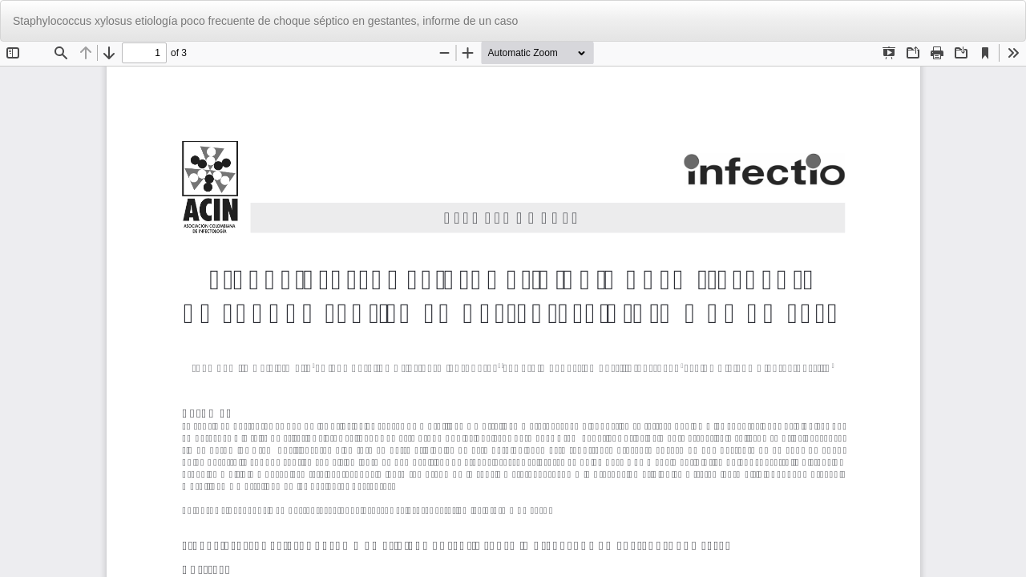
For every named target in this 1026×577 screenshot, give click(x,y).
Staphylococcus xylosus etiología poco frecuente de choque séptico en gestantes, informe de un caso (265, 20)
